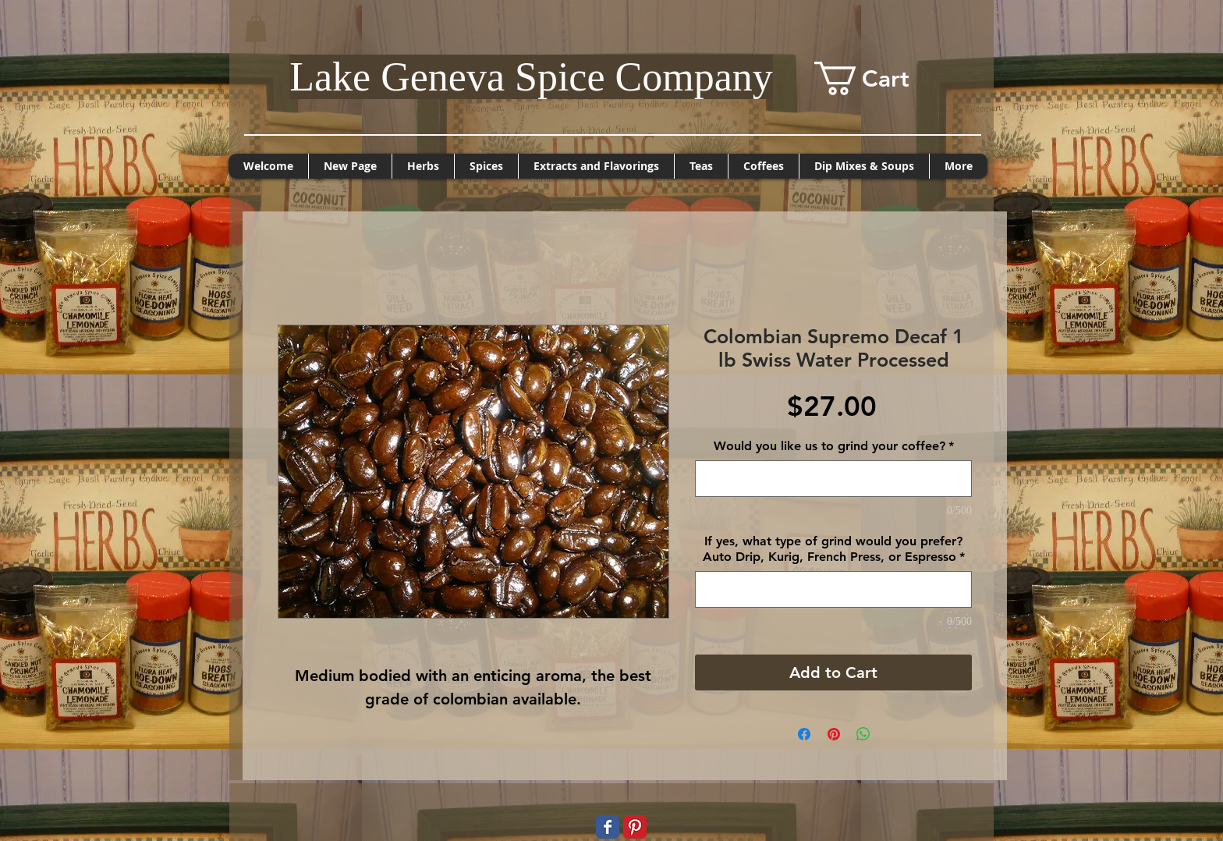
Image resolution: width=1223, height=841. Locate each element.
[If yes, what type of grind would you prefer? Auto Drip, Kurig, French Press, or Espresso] (833, 589)
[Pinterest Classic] (635, 827)
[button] (256, 28)
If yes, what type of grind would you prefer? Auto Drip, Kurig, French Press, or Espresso (834, 549)
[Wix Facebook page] (607, 827)
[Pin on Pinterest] (833, 734)
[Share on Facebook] (804, 734)
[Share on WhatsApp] (863, 734)
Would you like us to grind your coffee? (834, 445)
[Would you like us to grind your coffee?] (833, 478)
